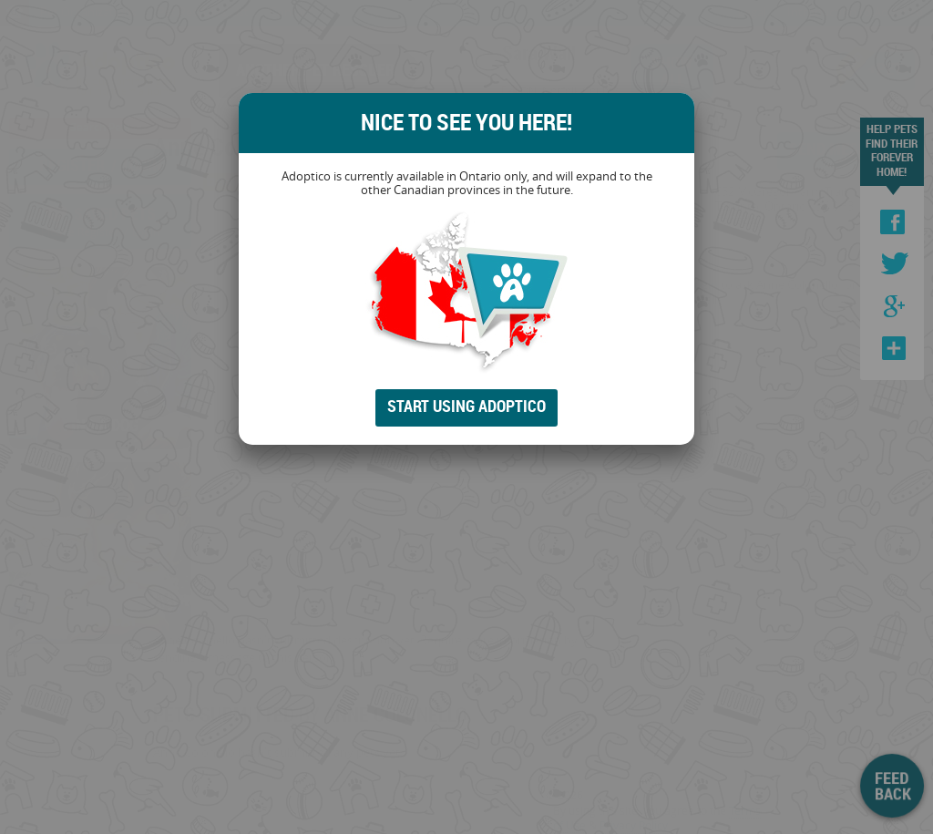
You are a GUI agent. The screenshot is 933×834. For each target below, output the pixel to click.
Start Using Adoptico (466, 406)
